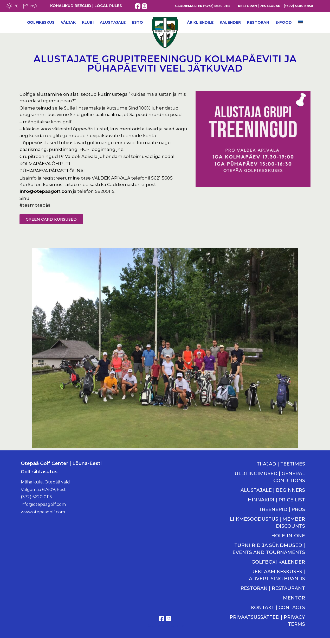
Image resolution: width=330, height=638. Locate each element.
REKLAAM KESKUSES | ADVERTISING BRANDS (277, 575)
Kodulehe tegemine (165, 625)
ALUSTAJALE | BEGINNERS (273, 490)
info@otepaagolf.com (46, 191)
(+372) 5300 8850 (298, 6)
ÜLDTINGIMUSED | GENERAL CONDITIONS (270, 477)
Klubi (88, 22)
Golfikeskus (41, 22)
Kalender (230, 22)
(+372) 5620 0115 (216, 6)
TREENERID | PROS (282, 509)
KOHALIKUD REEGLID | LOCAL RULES (86, 5)
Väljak (68, 22)
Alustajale (113, 22)
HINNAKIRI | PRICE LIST (276, 500)
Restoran (258, 22)
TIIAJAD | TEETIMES (281, 464)
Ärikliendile (200, 22)
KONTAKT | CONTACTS (278, 607)
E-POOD (283, 22)
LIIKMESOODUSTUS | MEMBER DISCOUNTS (267, 522)
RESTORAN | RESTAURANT (273, 588)
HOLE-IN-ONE (288, 536)
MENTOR (294, 598)
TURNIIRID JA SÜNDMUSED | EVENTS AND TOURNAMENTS (268, 549)
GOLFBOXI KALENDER (278, 562)
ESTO (137, 22)
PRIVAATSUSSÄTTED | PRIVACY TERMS (267, 620)
